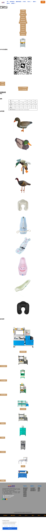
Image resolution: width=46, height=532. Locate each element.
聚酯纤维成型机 (18, 1)
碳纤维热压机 (12, 1)
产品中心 (29, 1)
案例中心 (8, 3)
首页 (7, 1)
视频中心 (34, 1)
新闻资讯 (13, 3)
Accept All (10, 528)
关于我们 (24, 1)
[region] (10, 524)
